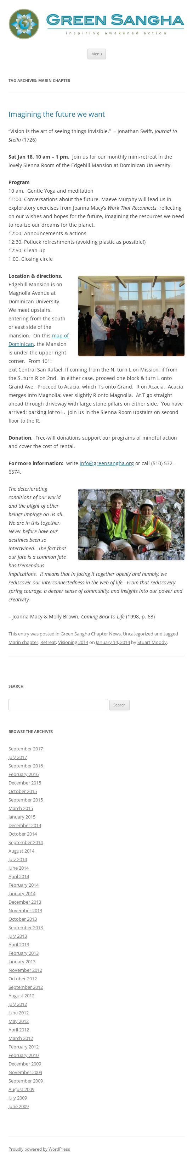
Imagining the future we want (56, 114)
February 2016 (23, 774)
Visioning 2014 (73, 642)
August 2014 (21, 851)
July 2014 (17, 859)
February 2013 (23, 953)
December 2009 (24, 1064)
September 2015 (25, 800)
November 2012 (25, 970)
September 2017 (25, 748)
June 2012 (18, 1012)
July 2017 (17, 757)
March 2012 (20, 1038)
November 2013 (25, 910)
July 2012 (17, 1004)
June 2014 (18, 868)
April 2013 (18, 944)
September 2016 (25, 765)
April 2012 (18, 1029)
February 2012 (23, 1046)
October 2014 (22, 834)
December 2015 (24, 783)
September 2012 (25, 987)
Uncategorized (138, 633)
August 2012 (21, 995)
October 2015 (22, 791)
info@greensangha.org (107, 463)
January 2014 (21, 893)
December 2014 (24, 825)
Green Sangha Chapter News (91, 633)
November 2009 (25, 1072)
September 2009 (25, 1081)
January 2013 (21, 961)
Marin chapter (23, 642)
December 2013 (24, 902)
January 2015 (21, 817)
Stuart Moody (152, 642)
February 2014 (23, 885)
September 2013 (25, 927)
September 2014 (25, 842)
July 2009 (17, 1098)
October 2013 (22, 919)
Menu (96, 53)
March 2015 (20, 808)
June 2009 (18, 1106)
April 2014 (18, 876)
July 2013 (17, 936)
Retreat (48, 642)
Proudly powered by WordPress (39, 1149)
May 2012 (18, 1021)
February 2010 (23, 1055)
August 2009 (21, 1089)
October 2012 (22, 978)
